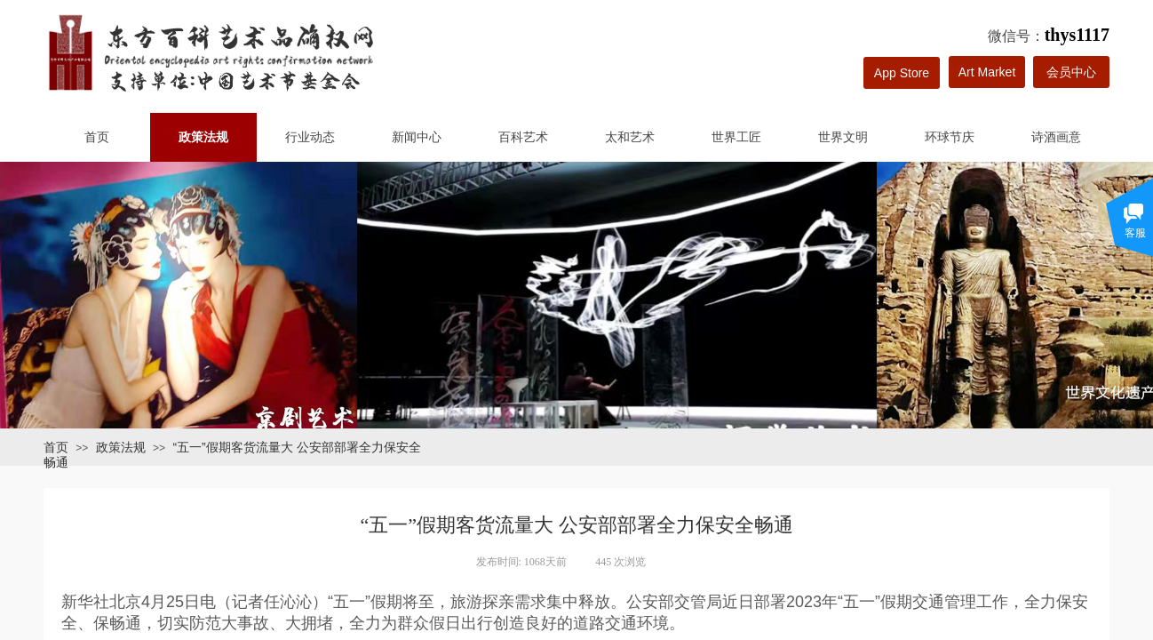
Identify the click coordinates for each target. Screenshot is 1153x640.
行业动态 (310, 137)
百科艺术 (523, 137)
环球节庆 (949, 137)
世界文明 (843, 137)
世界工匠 (736, 137)
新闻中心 (416, 137)
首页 (96, 137)
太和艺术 (630, 137)
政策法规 (203, 137)
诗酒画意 (1056, 137)
